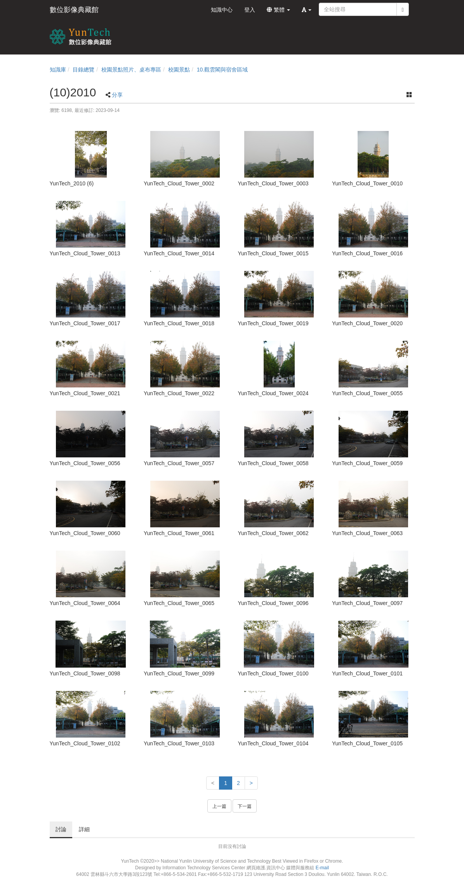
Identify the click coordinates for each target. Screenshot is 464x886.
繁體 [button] (278, 10)
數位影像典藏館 (74, 10)
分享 (117, 95)
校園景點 (179, 69)
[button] (307, 9)
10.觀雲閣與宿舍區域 (222, 69)
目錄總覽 (83, 69)
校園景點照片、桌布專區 (131, 69)
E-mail (322, 867)
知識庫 (58, 69)
